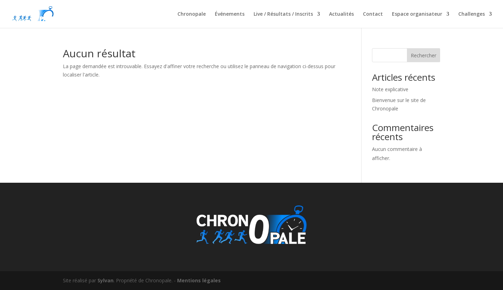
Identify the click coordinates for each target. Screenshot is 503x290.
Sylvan (105, 280)
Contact (373, 14)
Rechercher (423, 55)
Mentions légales (199, 280)
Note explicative (390, 89)
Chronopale (191, 14)
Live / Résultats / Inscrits (283, 14)
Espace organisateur (417, 14)
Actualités (341, 14)
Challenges (471, 14)
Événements (230, 14)
